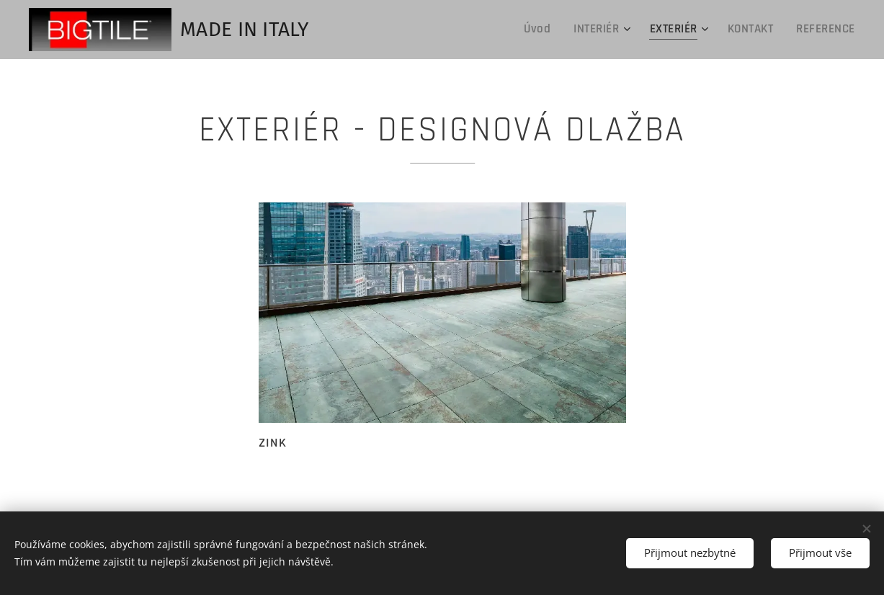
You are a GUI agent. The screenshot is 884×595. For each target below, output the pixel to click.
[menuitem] (547, 30)
